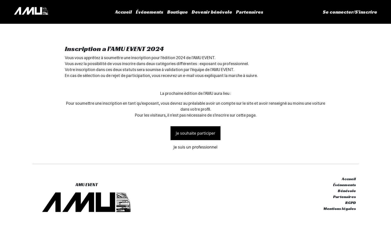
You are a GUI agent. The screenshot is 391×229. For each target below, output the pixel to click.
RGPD (350, 202)
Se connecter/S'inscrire (350, 12)
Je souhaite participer (195, 133)
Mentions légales (339, 208)
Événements (344, 184)
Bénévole (347, 190)
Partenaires (249, 12)
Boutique (177, 12)
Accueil (123, 12)
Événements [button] (149, 12)
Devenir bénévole (212, 12)
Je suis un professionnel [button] (195, 147)
